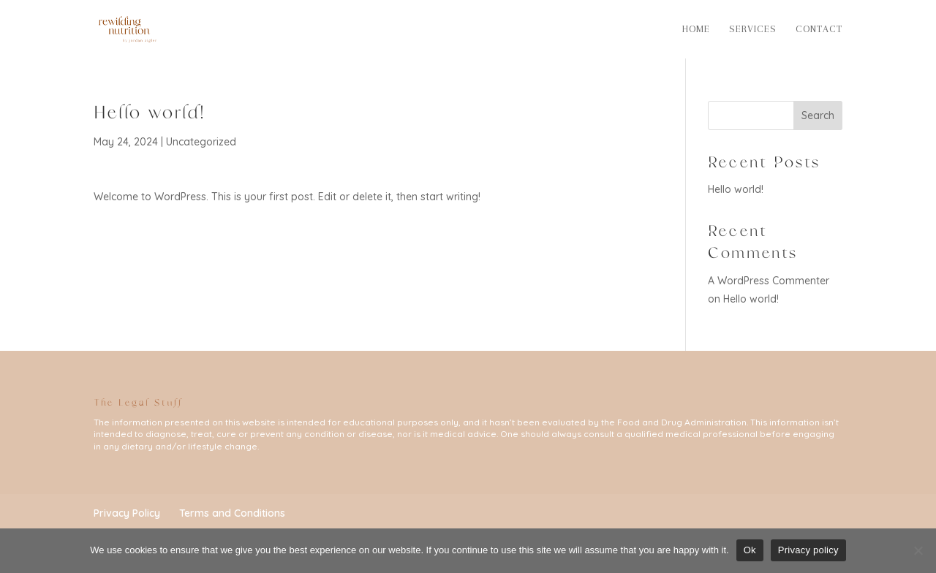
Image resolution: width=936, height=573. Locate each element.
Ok (750, 549)
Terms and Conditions (232, 513)
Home (696, 29)
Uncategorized (201, 141)
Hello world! (735, 189)
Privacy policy (808, 549)
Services (753, 29)
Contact (819, 29)
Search (817, 115)
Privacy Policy (127, 513)
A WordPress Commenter (768, 280)
